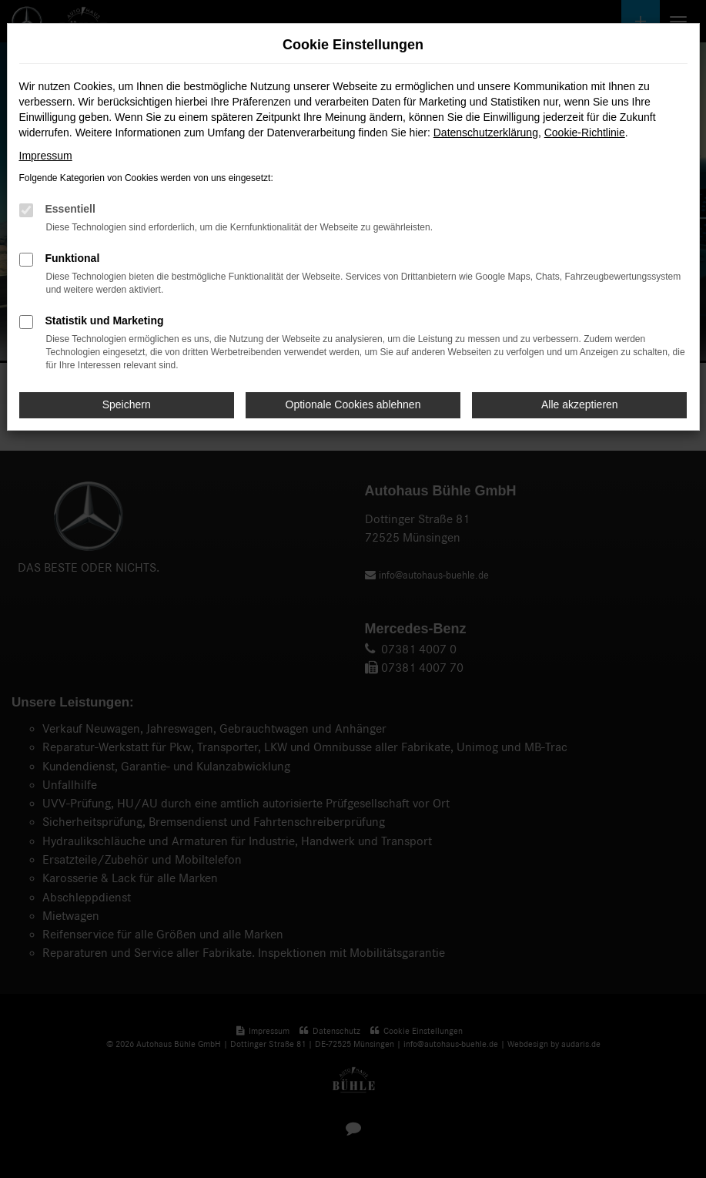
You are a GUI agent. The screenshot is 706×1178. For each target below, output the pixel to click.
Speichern (126, 404)
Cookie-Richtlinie (584, 132)
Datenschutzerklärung (485, 132)
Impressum (45, 155)
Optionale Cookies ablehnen (353, 404)
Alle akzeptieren (579, 404)
